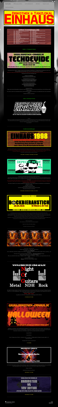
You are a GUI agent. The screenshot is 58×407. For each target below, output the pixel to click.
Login (52, 401)
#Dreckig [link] (39, 253)
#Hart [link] (34, 253)
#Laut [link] (36, 253)
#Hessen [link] (22, 258)
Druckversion (8, 401)
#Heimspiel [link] (32, 250)
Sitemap (13, 401)
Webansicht (51, 402)
